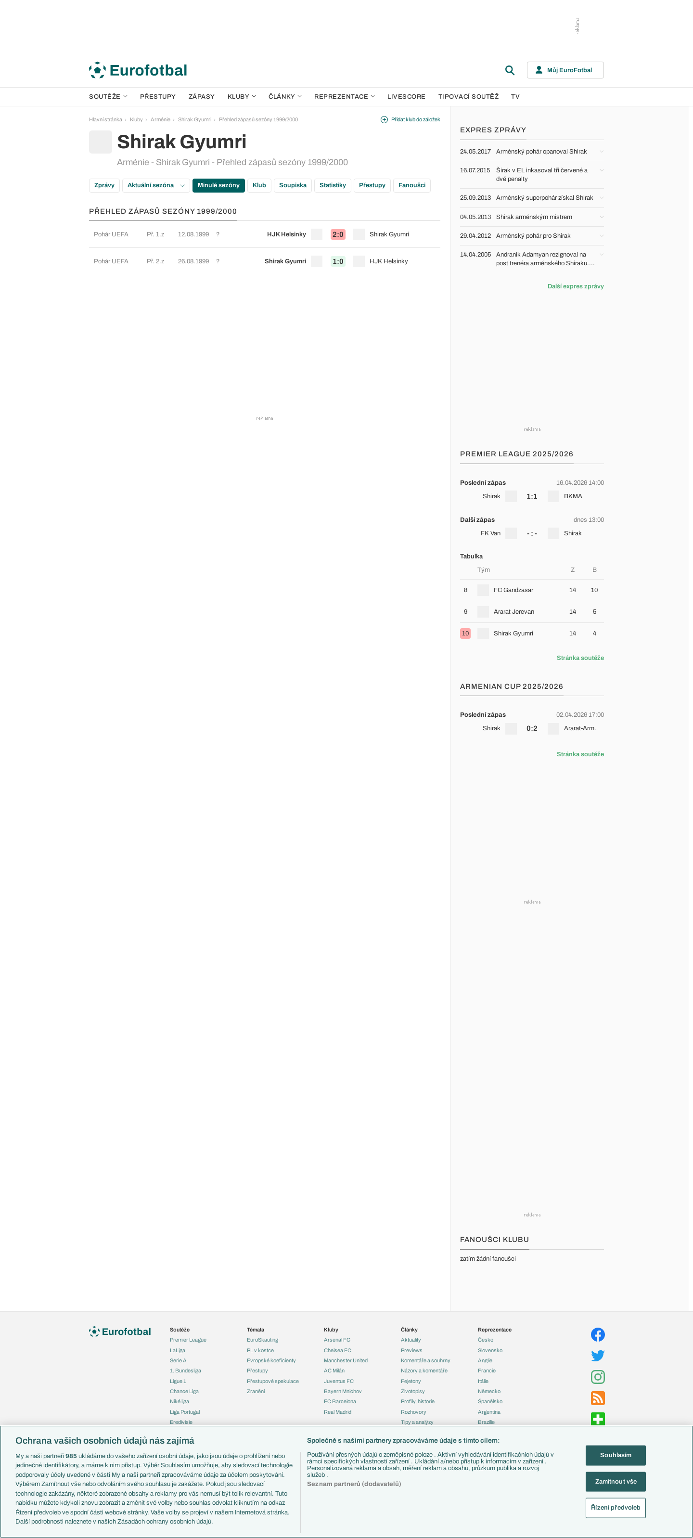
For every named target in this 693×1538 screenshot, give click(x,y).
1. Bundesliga (185, 1370)
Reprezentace (344, 96)
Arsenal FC (337, 1340)
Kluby (242, 96)
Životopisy (413, 1391)
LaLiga (177, 1350)
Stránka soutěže (580, 658)
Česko (485, 1340)
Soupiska (293, 185)
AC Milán (334, 1370)
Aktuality (411, 1340)
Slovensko (490, 1350)
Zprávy (104, 185)
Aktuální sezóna (156, 185)
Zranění (256, 1391)
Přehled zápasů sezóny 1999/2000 (258, 119)
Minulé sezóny (219, 185)
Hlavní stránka (105, 119)
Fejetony (411, 1381)
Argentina (489, 1412)
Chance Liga (184, 1391)
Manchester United (346, 1360)
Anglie (485, 1360)
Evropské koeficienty (271, 1360)
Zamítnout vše (616, 1481)
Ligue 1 (178, 1381)
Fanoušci (411, 185)
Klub (259, 185)
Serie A (178, 1360)
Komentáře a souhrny (425, 1360)
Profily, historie (418, 1401)
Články (409, 1329)
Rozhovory (413, 1412)
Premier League (188, 1340)
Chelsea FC (337, 1350)
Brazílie (486, 1422)
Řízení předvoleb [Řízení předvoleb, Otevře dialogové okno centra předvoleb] (616, 1507)
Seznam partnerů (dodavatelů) (354, 1484)
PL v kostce (260, 1350)
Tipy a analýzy (417, 1422)
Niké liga (179, 1401)
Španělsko (490, 1401)
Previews (412, 1350)
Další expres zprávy (576, 286)
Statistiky (333, 185)
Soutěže (108, 96)
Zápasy (202, 96)
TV (515, 96)
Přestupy (158, 96)
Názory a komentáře (424, 1370)
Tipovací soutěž (468, 96)
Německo (489, 1391)
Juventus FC (339, 1381)
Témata (255, 1329)
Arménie (160, 119)
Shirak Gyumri (194, 119)
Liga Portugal (185, 1412)
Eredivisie (181, 1422)
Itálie (483, 1381)
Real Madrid (337, 1412)
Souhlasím (615, 1455)
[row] (264, 234)
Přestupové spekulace (273, 1381)
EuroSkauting (262, 1340)
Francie (487, 1370)
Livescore (406, 96)
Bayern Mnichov (343, 1391)
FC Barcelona (340, 1401)
